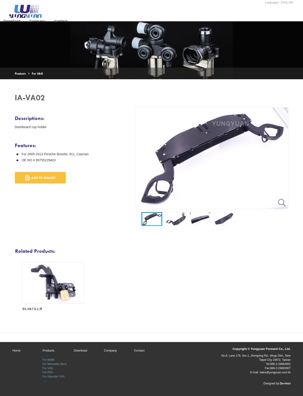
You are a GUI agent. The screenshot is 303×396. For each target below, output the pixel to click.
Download (129, 14)
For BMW (48, 356)
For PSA (48, 369)
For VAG (37, 73)
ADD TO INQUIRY (43, 178)
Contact (178, 14)
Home (79, 14)
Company (155, 14)
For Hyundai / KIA (54, 373)
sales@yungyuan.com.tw (275, 372)
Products (100, 14)
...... (45, 377)
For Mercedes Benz (55, 361)
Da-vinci (285, 383)
